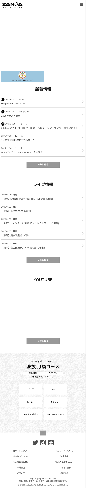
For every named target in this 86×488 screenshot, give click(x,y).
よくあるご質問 (64, 467)
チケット (55, 389)
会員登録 (33, 373)
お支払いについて (21, 456)
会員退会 (64, 473)
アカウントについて (64, 451)
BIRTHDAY (55, 414)
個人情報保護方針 (21, 462)
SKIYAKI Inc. (63, 485)
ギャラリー (55, 402)
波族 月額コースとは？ (43, 377)
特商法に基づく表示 (64, 462)
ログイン (53, 373)
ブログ (31, 389)
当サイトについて (21, 451)
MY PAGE (21, 473)
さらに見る (43, 164)
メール (30, 414)
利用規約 (64, 456)
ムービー (31, 402)
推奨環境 (21, 467)
